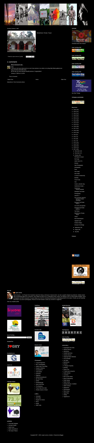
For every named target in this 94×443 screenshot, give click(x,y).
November (77, 153)
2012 (75, 138)
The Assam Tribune (13, 430)
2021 (75, 120)
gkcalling (65, 367)
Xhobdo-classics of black (42, 390)
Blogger (61, 435)
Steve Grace (66, 391)
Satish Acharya (67, 385)
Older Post (63, 79)
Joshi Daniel (39, 371)
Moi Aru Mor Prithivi (68, 376)
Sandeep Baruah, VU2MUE (70, 384)
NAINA (37, 380)
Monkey (76, 163)
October (77, 155)
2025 (75, 111)
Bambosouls (66, 362)
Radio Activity (66, 382)
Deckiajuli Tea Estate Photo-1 (79, 203)
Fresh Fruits (77, 179)
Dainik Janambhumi (13, 429)
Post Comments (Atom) (19, 82)
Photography (77, 193)
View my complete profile (13, 301)
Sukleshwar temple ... (79, 186)
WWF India (38, 405)
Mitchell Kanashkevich (41, 377)
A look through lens (40, 362)
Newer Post (10, 79)
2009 (75, 145)
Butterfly (76, 177)
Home (37, 79)
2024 (75, 114)
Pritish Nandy (66, 380)
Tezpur (76, 216)
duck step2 (77, 171)
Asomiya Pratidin (12, 425)
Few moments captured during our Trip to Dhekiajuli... (80, 199)
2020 (75, 122)
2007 (75, 149)
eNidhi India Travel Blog (41, 366)
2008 (75, 147)
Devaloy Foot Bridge (79, 225)
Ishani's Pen (66, 369)
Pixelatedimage (39, 382)
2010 (75, 143)
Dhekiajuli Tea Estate (79, 191)
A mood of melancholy (79, 175)
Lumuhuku (65, 374)
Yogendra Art (66, 396)
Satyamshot (66, 387)
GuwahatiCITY (39, 370)
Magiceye (38, 375)
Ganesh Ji (76, 195)
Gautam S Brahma (40, 368)
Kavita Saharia (66, 373)
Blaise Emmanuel (15, 64)
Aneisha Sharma (67, 355)
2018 (75, 126)
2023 (75, 116)
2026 (75, 109)
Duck (75, 169)
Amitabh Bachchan (67, 353)
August (76, 229)
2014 (75, 134)
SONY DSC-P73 (78, 161)
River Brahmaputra (78, 218)
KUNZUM (38, 373)
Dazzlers (65, 364)
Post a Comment (13, 76)
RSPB (37, 403)
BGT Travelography (40, 364)
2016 (75, 130)
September (77, 227)
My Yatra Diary (39, 379)
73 (11, 399)
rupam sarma (18, 292)
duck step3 (77, 173)
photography (77, 167)
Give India (38, 398)
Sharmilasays (66, 389)
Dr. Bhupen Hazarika (68, 365)
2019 (75, 124)
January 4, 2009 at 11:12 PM (18, 73)
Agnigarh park (77, 220)
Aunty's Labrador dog (79, 184)
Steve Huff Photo (40, 384)
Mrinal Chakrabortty (68, 378)
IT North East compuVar (69, 371)
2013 (75, 136)
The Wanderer (39, 386)
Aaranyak (38, 396)
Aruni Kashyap (66, 358)
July (76, 231)
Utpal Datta (66, 393)
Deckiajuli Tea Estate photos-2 (79, 208)
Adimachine (66, 351)
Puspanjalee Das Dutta (68, 347)
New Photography (78, 165)
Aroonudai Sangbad (13, 423)
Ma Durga (76, 159)
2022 (75, 118)
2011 (75, 141)
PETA (37, 401)
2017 (75, 128)
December (77, 151)
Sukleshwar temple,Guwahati (79, 189)
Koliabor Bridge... (78, 222)
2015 (75, 132)
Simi (75, 182)
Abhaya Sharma (67, 349)
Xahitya (65, 394)
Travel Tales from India (41, 388)
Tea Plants (76, 211)
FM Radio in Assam (79, 157)
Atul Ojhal (65, 360)
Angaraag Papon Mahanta (69, 356)
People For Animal (40, 399)
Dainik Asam (11, 427)
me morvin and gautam (79, 205)
